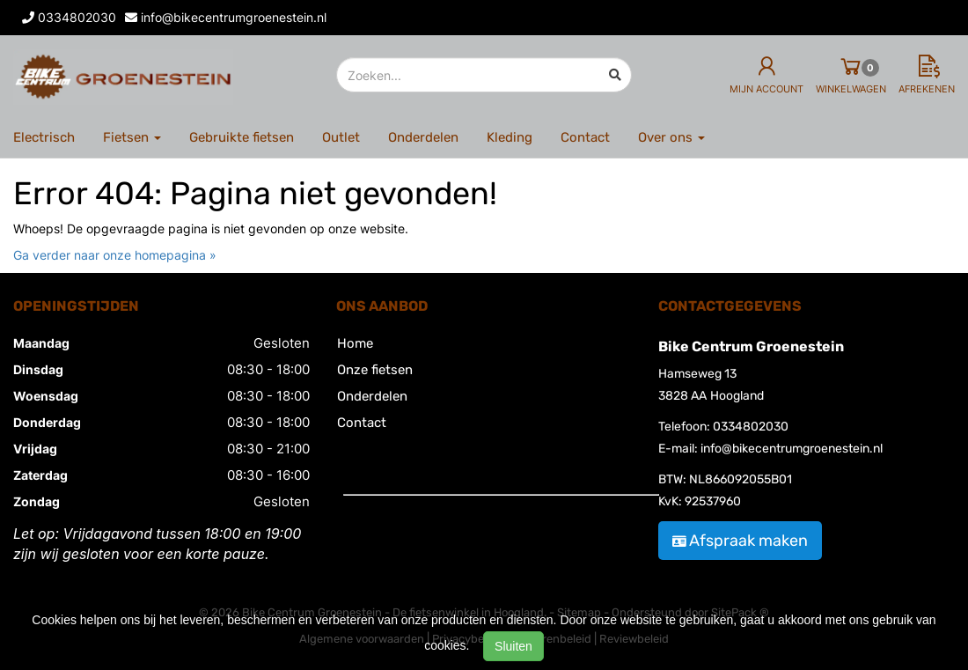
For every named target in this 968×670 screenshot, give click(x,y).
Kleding (509, 137)
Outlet (341, 137)
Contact (585, 137)
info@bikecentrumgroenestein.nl (791, 448)
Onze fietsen (375, 370)
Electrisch (44, 137)
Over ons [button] (671, 137)
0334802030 (750, 426)
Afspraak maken (740, 540)
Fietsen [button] (132, 137)
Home (355, 343)
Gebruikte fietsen (241, 137)
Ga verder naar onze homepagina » (114, 254)
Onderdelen (423, 137)
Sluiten (513, 646)
